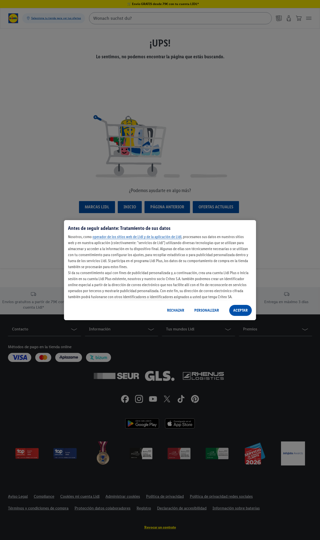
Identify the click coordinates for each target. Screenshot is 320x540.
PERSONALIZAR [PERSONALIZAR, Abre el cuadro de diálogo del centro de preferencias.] (206, 310)
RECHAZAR (175, 310)
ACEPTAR (240, 310)
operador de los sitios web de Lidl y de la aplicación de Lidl (137, 236)
